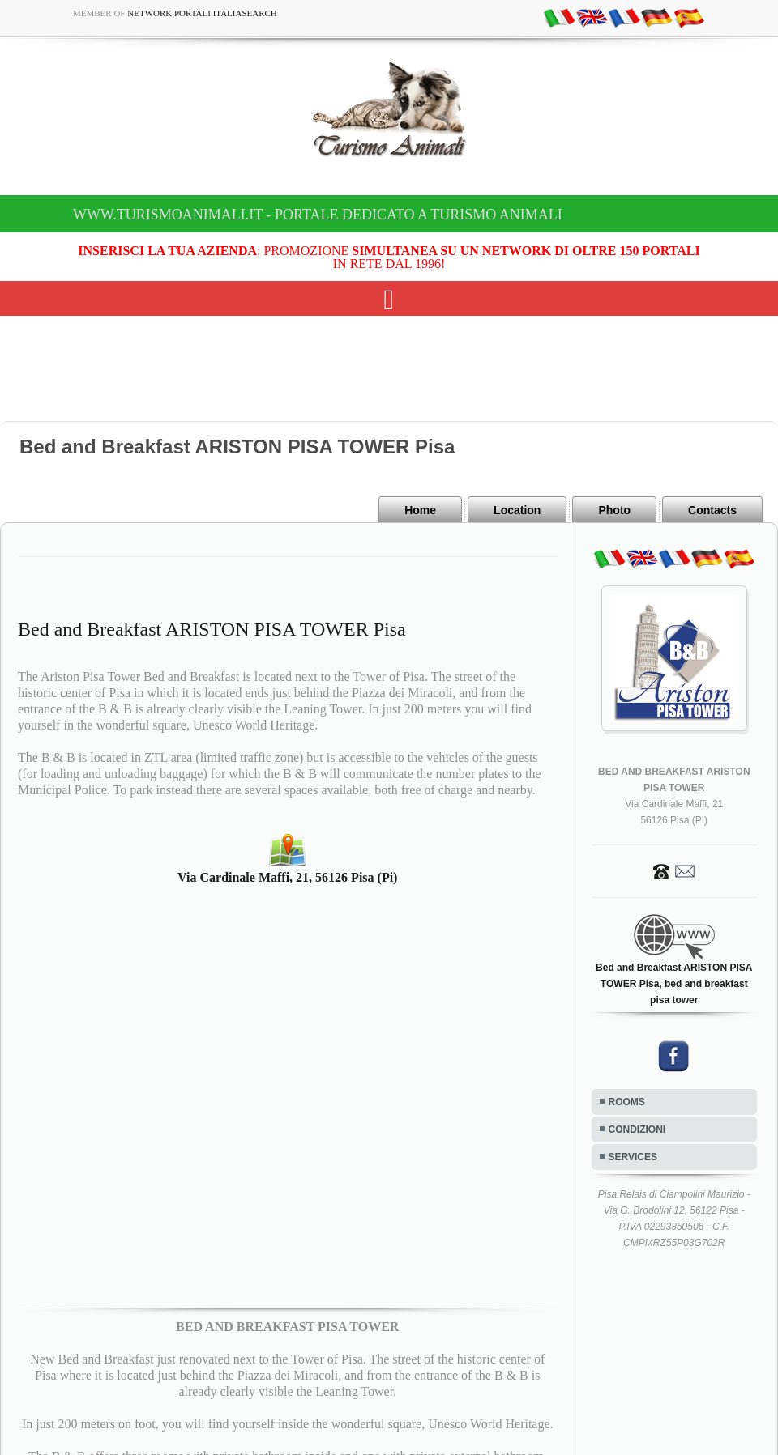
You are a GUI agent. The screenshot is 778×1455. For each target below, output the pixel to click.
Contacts (712, 510)
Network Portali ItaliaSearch (202, 13)
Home (420, 510)
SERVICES (633, 1157)
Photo (614, 510)
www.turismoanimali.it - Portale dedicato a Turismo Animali (317, 214)
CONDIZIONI (637, 1129)
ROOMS (627, 1102)
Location (517, 510)
